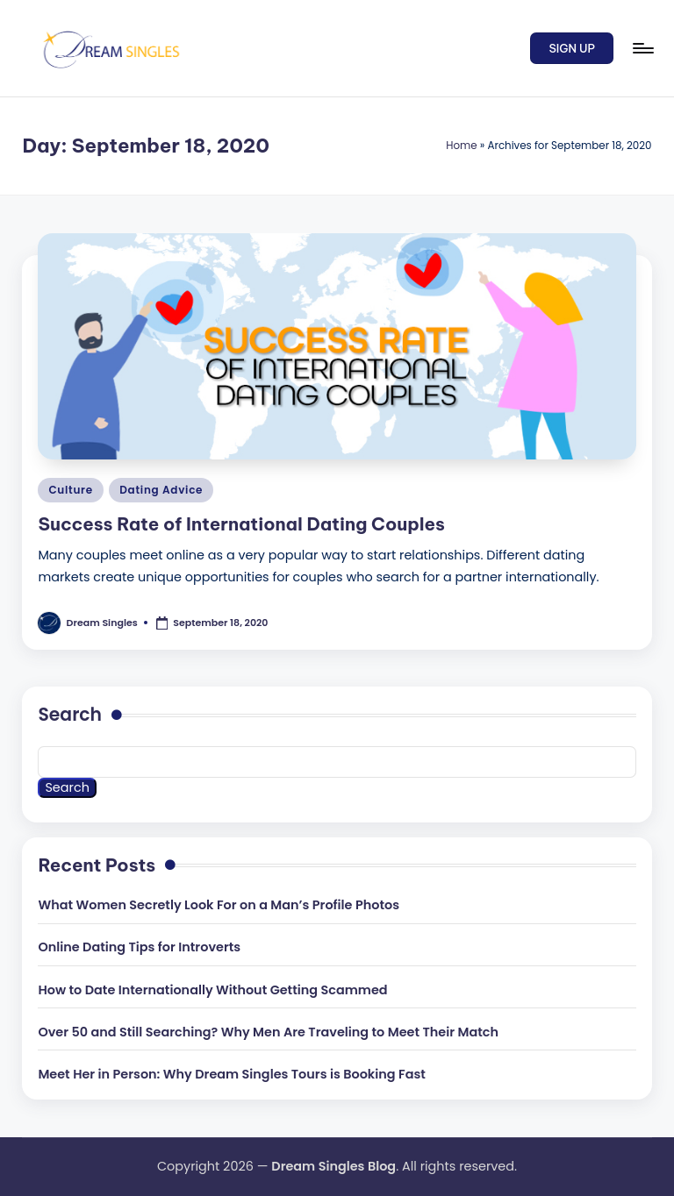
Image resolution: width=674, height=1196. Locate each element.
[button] (571, 48)
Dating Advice (161, 489)
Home (461, 146)
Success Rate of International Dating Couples (241, 524)
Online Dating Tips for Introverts (139, 947)
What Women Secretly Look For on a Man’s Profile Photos (218, 905)
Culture (70, 489)
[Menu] (642, 48)
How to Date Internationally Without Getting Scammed (212, 990)
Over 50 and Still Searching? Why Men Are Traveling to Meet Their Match (268, 1032)
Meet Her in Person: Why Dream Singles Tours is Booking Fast (231, 1074)
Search (70, 714)
